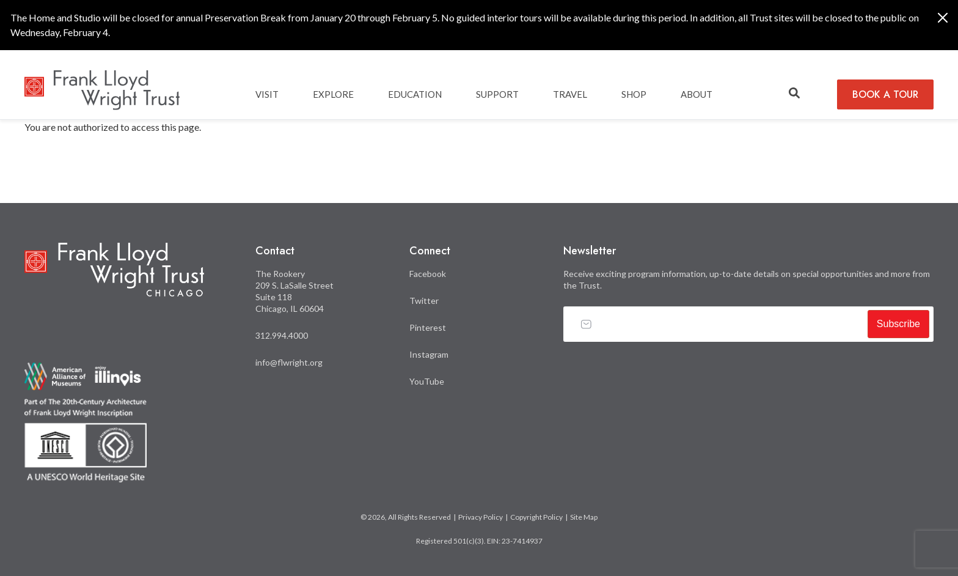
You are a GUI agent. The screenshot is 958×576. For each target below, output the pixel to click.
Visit (267, 94)
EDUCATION (415, 94)
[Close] (942, 18)
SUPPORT (497, 94)
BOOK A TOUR (885, 94)
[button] (794, 93)
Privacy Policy (480, 517)
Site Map (584, 517)
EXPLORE (333, 94)
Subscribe (898, 324)
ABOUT (696, 94)
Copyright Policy (536, 517)
